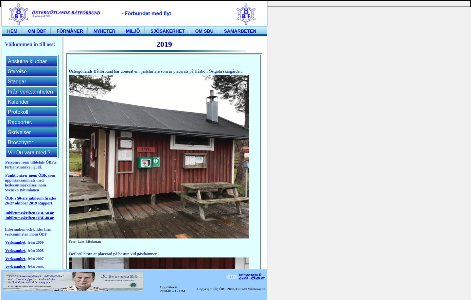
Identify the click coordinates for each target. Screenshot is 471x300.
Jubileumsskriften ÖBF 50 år (29, 213)
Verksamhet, (15, 242)
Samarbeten (240, 31)
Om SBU (204, 31)
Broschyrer (20, 142)
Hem (12, 31)
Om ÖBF (37, 31)
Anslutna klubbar (27, 61)
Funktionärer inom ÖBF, (26, 175)
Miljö (133, 31)
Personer (12, 162)
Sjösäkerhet (167, 31)
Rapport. (45, 203)
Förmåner (70, 31)
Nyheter (104, 31)
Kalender (18, 102)
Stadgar (17, 81)
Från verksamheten (30, 92)
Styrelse (17, 71)
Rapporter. (20, 122)
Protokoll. (19, 112)
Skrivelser (19, 132)
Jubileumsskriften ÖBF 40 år (29, 218)
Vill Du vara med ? (29, 152)
